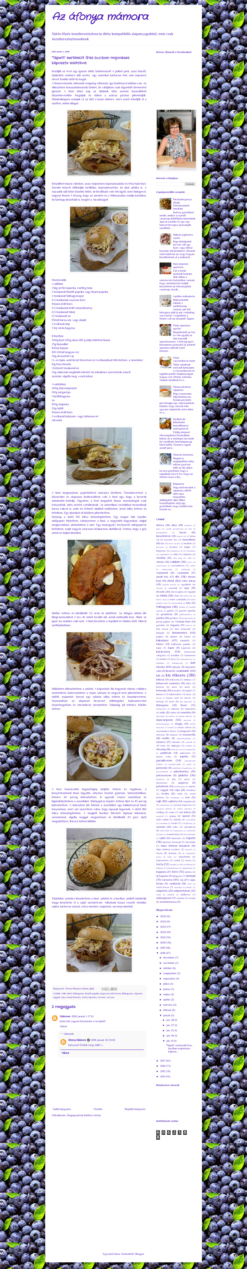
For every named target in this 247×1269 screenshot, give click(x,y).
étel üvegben (177, 592)
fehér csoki (161, 599)
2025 (163, 916)
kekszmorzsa (186, 659)
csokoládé (183, 572)
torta (159, 864)
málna (173, 712)
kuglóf (188, 690)
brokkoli (187, 543)
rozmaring (174, 797)
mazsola (187, 720)
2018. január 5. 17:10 (82, 1016)
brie (178, 543)
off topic (161, 745)
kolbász (187, 679)
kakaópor (162, 640)
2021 (163, 937)
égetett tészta (169, 584)
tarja (161, 834)
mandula (186, 712)
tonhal (177, 860)
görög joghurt (163, 621)
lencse (187, 698)
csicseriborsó (177, 565)
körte (187, 687)
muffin (165, 738)
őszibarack (190, 749)
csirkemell (162, 572)
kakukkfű (184, 640)
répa (63, 997)
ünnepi (190, 875)
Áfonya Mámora (77, 1040)
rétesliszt (190, 790)
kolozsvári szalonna (168, 683)
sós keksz (185, 812)
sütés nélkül (162, 819)
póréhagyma (179, 786)
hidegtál (160, 633)
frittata (182, 607)
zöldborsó (185, 894)
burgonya (161, 550)
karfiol (163, 659)
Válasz (63, 1026)
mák (162, 712)
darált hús (162, 576)
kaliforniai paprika (180, 644)
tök (181, 864)
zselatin (180, 898)
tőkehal (189, 864)
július (166, 983)
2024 (163, 921)
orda (173, 749)
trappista (161, 871)
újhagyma (177, 876)
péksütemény (181, 771)
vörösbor (178, 887)
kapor (171, 647)
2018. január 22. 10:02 (103, 1040)
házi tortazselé (183, 629)
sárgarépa (164, 805)
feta (188, 603)
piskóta (183, 775)
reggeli (56, 997)
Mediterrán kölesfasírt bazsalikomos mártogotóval (181, 424)
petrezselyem (163, 775)
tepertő (188, 849)
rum (187, 797)
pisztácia (160, 779)
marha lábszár (185, 716)
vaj (181, 879)
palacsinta (185, 753)
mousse (174, 734)
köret (174, 687)
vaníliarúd (174, 883)
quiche (192, 786)
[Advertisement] (175, 1189)
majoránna (190, 708)
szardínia (163, 823)
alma (174, 525)
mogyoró (185, 731)
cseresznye (161, 565)
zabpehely (162, 890)
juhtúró (173, 636)
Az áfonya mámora (100, 17)
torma (188, 860)
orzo (180, 749)
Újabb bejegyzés (62, 1109)
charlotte (187, 554)
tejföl (162, 838)
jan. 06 (171, 1035)
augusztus (169, 978)
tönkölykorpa (172, 868)
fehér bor (188, 596)
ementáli (173, 588)
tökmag (159, 868)
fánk (176, 595)
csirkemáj (185, 569)
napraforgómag (184, 738)
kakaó (187, 636)
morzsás (160, 734)
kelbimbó (160, 663)
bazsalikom (189, 539)
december (169, 957)
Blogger (139, 1254)
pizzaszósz (161, 782)
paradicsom (164, 760)
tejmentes (176, 838)
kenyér (176, 667)
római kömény (73, 997)
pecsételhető (162, 771)
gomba (160, 618)
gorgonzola (187, 618)
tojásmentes (162, 860)
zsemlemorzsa (168, 901)
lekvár (159, 698)
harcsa (189, 625)
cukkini (175, 561)
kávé (173, 659)
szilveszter (165, 830)
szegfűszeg (187, 823)
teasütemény (173, 834)
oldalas (189, 745)
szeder (174, 823)
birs (163, 543)
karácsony (163, 651)
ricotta (165, 793)
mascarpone (164, 720)
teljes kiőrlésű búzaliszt (175, 845)
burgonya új (176, 551)
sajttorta (173, 801)
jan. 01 (170, 1040)
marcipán (160, 716)
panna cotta (163, 756)
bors (171, 543)
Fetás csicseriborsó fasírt (184, 359)
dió (177, 576)
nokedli (189, 742)
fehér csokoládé (178, 599)
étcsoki (160, 591)
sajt (158, 801)
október (168, 968)
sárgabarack (189, 801)
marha (172, 716)
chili (64, 993)
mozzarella (189, 734)
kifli (158, 675)
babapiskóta (161, 532)
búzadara (191, 551)
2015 (163, 1071)
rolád (179, 793)
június (167, 989)
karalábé (175, 655)
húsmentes (179, 632)
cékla (175, 554)
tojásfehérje (184, 856)
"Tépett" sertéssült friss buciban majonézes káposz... (179, 1048)
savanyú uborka (164, 809)
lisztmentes (161, 709)
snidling (160, 812)
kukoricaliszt (175, 694)
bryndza (173, 547)
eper (186, 588)
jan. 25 (171, 1030)
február (167, 1010)
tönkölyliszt (187, 868)
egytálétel (186, 584)
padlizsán (165, 752)
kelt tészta (116, 993)
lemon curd (172, 698)
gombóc (174, 618)
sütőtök (177, 819)
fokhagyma (78, 993)
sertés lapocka (89, 997)
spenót (186, 816)
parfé (189, 764)
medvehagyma (162, 724)
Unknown (65, 1016)
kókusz (160, 679)
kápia (158, 648)
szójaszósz (178, 830)
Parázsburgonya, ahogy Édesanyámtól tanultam (182, 204)
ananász (188, 525)
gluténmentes (185, 614)
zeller (158, 894)
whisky (189, 887)
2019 (163, 947)
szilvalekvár (189, 827)
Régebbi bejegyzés (135, 1109)
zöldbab (170, 894)
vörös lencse (162, 887)
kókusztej (174, 679)
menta (171, 727)
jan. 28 (171, 1020)
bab (190, 529)
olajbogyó (175, 745)
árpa (158, 529)
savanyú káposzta (182, 805)
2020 (163, 942)
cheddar (161, 557)
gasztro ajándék (187, 610)
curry (189, 562)
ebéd (69, 993)
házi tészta (162, 629)
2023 (163, 926)
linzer (184, 705)
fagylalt (191, 592)
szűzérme (191, 830)
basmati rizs (170, 539)
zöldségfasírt (163, 898)
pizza (187, 779)
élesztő (159, 588)
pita (174, 779)
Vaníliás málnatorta (184, 296)
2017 (163, 1060)
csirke (192, 565)
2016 (163, 1066)
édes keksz (188, 580)
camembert (164, 554)
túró (175, 871)
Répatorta (178, 483)
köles (188, 683)
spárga (172, 816)
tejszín (190, 838)
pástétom (176, 768)
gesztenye (167, 614)
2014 (163, 1076)
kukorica (160, 694)
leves (171, 701)
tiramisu (172, 853)
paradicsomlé (175, 764)
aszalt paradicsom (174, 529)
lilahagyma (127, 993)
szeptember (170, 973)
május (167, 994)
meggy (179, 723)
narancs (161, 742)
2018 (163, 953)
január (167, 1015)
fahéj (163, 595)
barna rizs (181, 536)
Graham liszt (182, 621)
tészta (159, 853)
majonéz (138, 993)
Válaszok (69, 1033)
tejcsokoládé (189, 834)
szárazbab (190, 819)
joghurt (159, 636)
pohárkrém (162, 786)
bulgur (187, 547)
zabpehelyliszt (182, 890)
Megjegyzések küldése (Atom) (84, 1115)
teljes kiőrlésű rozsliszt (168, 849)
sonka (172, 812)
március (168, 1004)
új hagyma (162, 876)
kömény (160, 687)
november (169, 963)
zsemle (191, 898)
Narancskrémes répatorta (182, 389)
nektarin (176, 742)
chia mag (177, 558)
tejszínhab (190, 842)
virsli (189, 883)
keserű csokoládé (177, 670)
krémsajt (161, 690)
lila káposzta (186, 701)
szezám (101, 997)
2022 (163, 932)
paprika (184, 756)
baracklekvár (163, 536)
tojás (169, 857)
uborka (188, 872)
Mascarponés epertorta (180, 266)
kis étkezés (175, 675)
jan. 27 (171, 1025)
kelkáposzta (177, 663)
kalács (160, 644)
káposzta (105, 993)
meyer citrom (184, 727)
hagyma (174, 625)
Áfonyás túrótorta (183, 454)
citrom (160, 562)
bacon (182, 532)
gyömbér (160, 625)
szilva (175, 827)
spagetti (160, 816)
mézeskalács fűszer (166, 731)
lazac (188, 694)
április (167, 999)
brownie (160, 547)
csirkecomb (167, 569)
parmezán (161, 767)
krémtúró (176, 690)
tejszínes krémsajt (171, 842)
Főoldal (98, 1109)
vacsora (110, 997)
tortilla (173, 864)
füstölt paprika (92, 993)
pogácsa (183, 782)
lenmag (160, 701)
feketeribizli (177, 603)
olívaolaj (161, 749)
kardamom (190, 655)
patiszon (188, 768)
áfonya (160, 525)
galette (170, 610)
